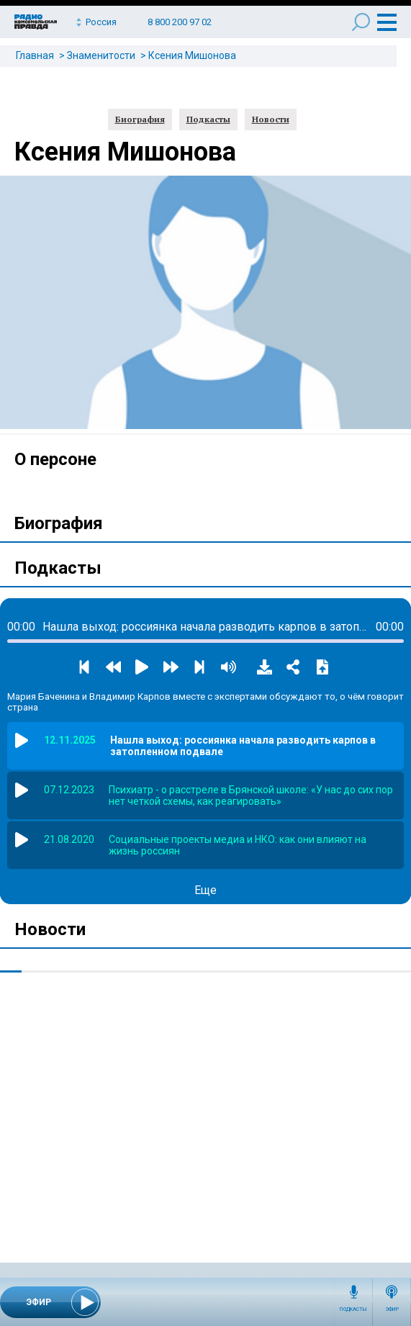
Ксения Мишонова (192, 55)
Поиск (361, 22)
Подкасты (353, 1309)
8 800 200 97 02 (180, 22)
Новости (270, 119)
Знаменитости (101, 55)
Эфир (392, 1309)
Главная (35, 55)
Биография (140, 119)
